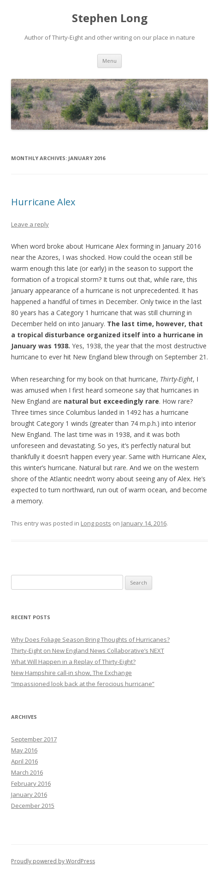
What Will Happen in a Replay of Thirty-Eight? (73, 661)
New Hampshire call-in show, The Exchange (71, 673)
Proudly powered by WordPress (53, 861)
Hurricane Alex (43, 202)
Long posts (96, 523)
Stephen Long (110, 18)
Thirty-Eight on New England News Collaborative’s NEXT (87, 650)
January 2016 (29, 794)
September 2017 (34, 739)
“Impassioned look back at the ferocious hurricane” (82, 684)
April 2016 (24, 761)
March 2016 (27, 772)
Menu (109, 60)
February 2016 (31, 783)
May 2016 (24, 750)
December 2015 (32, 805)
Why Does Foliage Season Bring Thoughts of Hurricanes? (90, 639)
